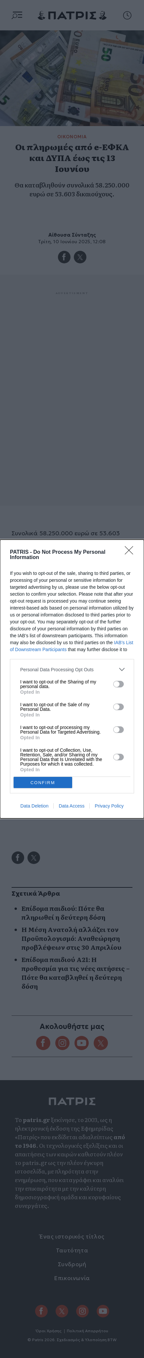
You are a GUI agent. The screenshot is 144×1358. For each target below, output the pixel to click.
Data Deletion (35, 806)
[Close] (131, 552)
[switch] (118, 684)
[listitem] (72, 669)
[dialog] (72, 679)
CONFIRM (42, 782)
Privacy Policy (109, 806)
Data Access (71, 806)
